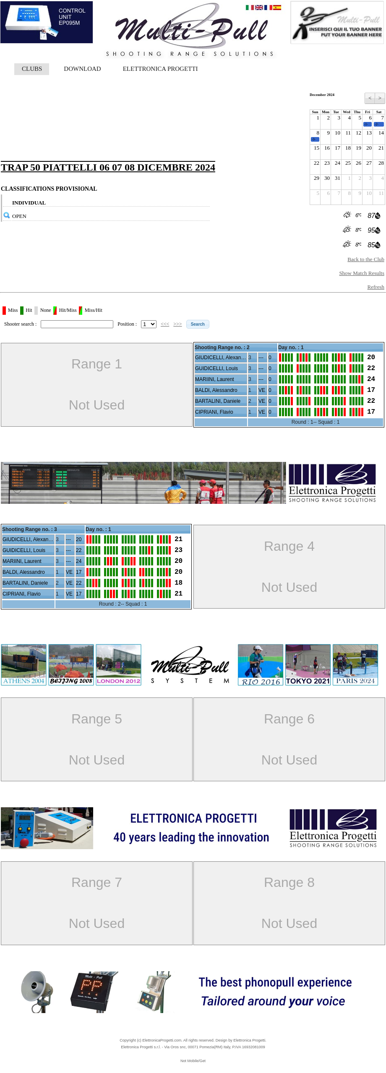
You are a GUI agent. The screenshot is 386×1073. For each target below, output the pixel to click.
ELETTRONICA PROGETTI (160, 68)
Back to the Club (365, 259)
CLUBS (32, 68)
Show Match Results (361, 273)
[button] (197, 324)
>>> (177, 324)
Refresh (376, 287)
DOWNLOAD (82, 68)
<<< (165, 324)
